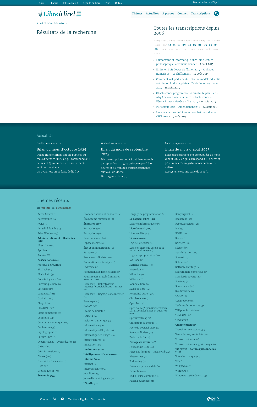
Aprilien (44, 250)
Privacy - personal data (144, 366)
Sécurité (181, 247)
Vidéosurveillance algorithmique (195, 344)
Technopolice (184, 300)
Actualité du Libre (50, 228)
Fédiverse (91, 267)
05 (205, 45)
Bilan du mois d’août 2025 (187, 149)
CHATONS (46, 308)
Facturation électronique (99, 262)
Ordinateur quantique (143, 323)
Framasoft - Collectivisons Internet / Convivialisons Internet (103, 286)
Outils (117, 2)
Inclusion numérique (97, 320)
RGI (179, 228)
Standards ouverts (188, 276)
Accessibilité (47, 218)
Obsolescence (138, 298)
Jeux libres (91, 373)
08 (189, 45)
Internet (90, 364)
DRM (43, 365)
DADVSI (44, 346)
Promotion (137, 371)
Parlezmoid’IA (139, 337)
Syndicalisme (184, 291)
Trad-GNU (183, 315)
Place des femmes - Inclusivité (149, 351)
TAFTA (181, 296)
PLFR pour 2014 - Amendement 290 (178, 107)
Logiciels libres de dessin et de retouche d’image (146, 249)
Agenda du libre (90, 2)
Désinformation (49, 351)
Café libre (45, 288)
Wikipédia (183, 365)
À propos (168, 13)
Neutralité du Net (141, 293)
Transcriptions (201, 13)
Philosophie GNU (141, 347)
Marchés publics (141, 264)
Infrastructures (94, 340)
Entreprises (93, 233)
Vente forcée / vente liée (191, 334)
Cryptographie (47, 332)
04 (210, 45)
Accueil (40, 23)
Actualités (152, 13)
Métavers (136, 279)
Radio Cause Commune (144, 375)
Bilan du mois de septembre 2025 (124, 151)
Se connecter (99, 399)
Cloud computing (49, 313)
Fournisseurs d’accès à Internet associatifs (102, 278)
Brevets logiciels (49, 279)
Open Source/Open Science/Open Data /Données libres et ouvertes (148, 311)
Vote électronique (187, 356)
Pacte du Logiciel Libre (144, 327)
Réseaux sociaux (187, 223)
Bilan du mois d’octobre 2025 (61, 149)
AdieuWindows (48, 233)
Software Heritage (187, 267)
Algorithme (46, 245)
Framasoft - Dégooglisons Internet (104, 295)
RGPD (181, 233)
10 (179, 45)
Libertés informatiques (144, 223)
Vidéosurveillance (187, 339)
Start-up (182, 281)
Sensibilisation (186, 252)
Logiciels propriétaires (144, 255)
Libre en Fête (139, 233)
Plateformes (137, 356)
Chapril (44, 303)
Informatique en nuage (99, 335)
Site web (182, 257)
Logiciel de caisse (140, 242)
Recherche (183, 218)
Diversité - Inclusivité (52, 361)
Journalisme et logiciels (99, 378)
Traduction (183, 320)
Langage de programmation (147, 214)
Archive (44, 255)
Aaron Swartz (47, 214)
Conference (46, 327)
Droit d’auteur (48, 370)
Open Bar (136, 303)
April (41, 2)
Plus (106, 2)
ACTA (42, 223)
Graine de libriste (95, 311)
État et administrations (99, 247)
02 (156, 49)
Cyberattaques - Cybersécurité (57, 341)
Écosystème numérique (99, 218)
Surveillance (184, 286)
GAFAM (90, 306)
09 (184, 45)
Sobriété (181, 262)
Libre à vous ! (69, 2)
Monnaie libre (139, 284)
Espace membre (94, 242)
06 (199, 45)
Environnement (95, 238)
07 (194, 45)
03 (215, 45)
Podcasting (137, 361)
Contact (182, 13)
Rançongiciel (184, 214)
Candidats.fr (46, 293)
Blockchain (46, 274)
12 (169, 45)
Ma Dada (136, 259)
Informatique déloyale (99, 330)
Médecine (136, 274)
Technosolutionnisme (189, 305)
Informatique (94, 325)
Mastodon (136, 269)
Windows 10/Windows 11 (191, 375)
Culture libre (47, 337)
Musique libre (139, 288)
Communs (46, 317)
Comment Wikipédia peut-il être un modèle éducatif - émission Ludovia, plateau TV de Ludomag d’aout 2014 (188, 83)
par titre (45, 208)
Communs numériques (53, 322)
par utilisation (63, 208)
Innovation (92, 344)
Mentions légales (78, 399)
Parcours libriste (141, 332)
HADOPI (90, 315)
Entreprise (92, 228)
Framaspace (92, 301)
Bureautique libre (49, 284)
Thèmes (137, 13)
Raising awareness (141, 380)
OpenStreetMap (140, 318)
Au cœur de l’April (50, 264)
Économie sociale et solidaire (102, 214)
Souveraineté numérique (191, 271)
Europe (90, 252)
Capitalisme (46, 298)
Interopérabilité (95, 368)
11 (174, 45)
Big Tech (45, 269)
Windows (182, 370)
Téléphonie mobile (187, 310)
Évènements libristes (98, 257)
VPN (179, 361)
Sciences (182, 242)
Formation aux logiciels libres (102, 271)
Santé (180, 238)
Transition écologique (190, 329)
